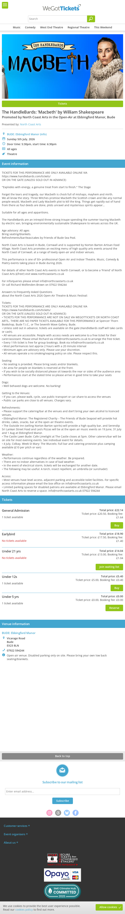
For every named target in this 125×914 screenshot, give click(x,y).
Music (16, 27)
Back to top (62, 756)
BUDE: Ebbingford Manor (23, 134)
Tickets (62, 103)
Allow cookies (108, 907)
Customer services (15, 826)
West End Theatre (51, 27)
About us (9, 842)
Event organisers (14, 834)
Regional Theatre (79, 27)
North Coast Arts (30, 124)
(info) (43, 134)
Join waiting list (109, 567)
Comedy (30, 27)
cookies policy (24, 909)
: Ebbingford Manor (18, 633)
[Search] (91, 18)
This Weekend (103, 27)
